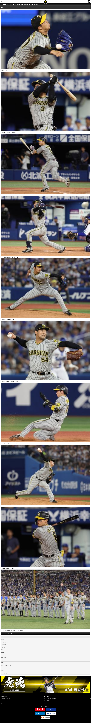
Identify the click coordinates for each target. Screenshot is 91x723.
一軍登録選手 (3, 647)
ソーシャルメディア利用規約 (51, 698)
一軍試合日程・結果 (4, 642)
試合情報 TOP (3, 639)
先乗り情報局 (3, 660)
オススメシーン (4, 657)
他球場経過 (3, 652)
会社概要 (2, 694)
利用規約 (48, 696)
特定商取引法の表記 (4, 696)
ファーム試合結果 (4, 673)
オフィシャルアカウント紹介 (5, 698)
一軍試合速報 (3, 644)
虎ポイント (2, 703)
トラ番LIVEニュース (5, 662)
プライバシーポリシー (4, 700)
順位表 (2, 649)
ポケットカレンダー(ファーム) (6, 667)
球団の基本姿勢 (49, 694)
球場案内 (2, 670)
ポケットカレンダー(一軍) (6, 665)
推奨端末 (48, 700)
